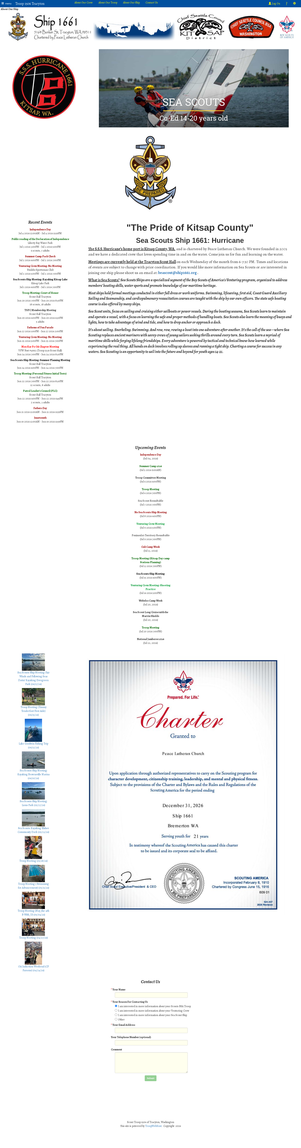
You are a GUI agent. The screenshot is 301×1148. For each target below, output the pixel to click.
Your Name (118, 989)
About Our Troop (107, 2)
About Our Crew (83, 2)
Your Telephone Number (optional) (131, 1037)
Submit (150, 1078)
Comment (116, 1049)
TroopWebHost (153, 1126)
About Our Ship (131, 2)
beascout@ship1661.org (177, 272)
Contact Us (152, 2)
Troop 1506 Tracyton (30, 3)
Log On (274, 3)
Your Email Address (123, 1025)
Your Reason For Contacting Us (129, 1002)
